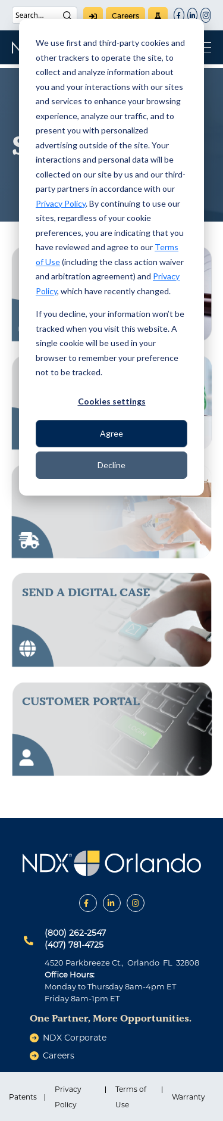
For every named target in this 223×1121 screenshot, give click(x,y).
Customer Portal (81, 701)
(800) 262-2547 (75, 932)
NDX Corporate (74, 1037)
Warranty (188, 1096)
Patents (23, 1096)
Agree (111, 433)
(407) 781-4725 (74, 944)
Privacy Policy (61, 203)
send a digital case (86, 592)
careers (125, 15)
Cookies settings (112, 401)
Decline (111, 465)
